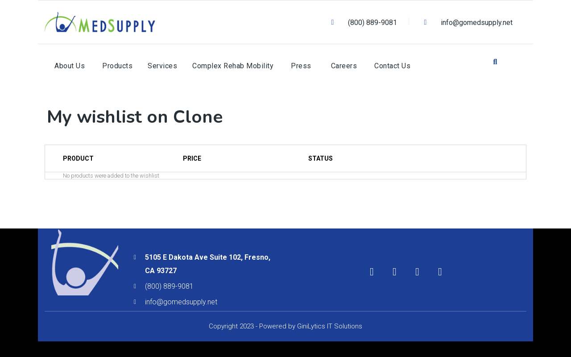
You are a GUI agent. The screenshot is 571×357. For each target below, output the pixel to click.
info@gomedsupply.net (181, 302)
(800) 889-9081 (169, 286)
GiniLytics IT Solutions (329, 326)
